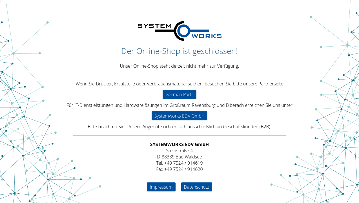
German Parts (179, 94)
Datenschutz (196, 187)
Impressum (161, 187)
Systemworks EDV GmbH (179, 116)
